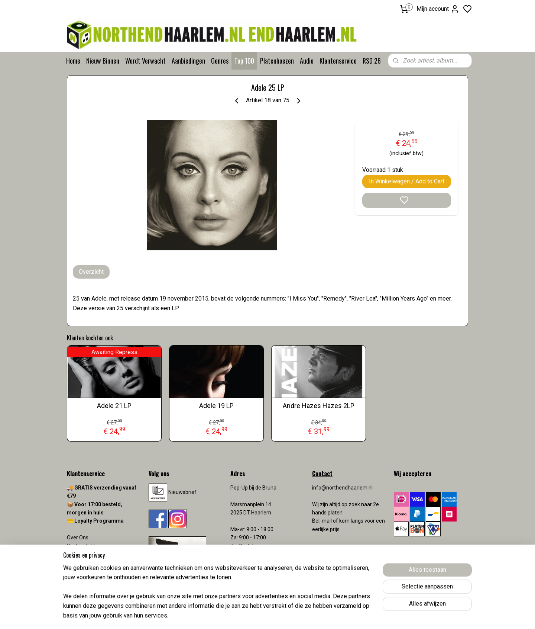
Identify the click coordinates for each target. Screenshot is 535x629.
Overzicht (91, 271)
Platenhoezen (277, 60)
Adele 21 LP (114, 406)
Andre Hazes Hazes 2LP (318, 406)
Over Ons (77, 537)
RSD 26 (372, 60)
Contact (76, 554)
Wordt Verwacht (145, 60)
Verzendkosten (85, 562)
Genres (219, 60)
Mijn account (437, 8)
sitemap (297, 615)
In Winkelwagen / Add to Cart (406, 181)
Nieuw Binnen (102, 60)
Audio (307, 60)
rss (311, 615)
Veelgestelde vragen (91, 546)
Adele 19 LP (216, 406)
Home (73, 60)
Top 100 (244, 60)
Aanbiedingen (188, 60)
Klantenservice (338, 60)
